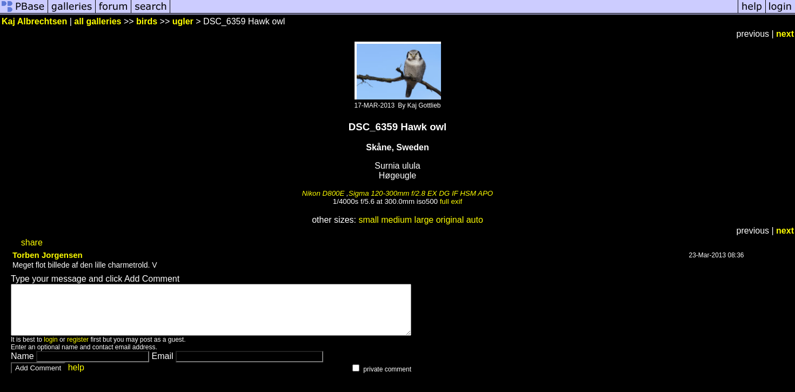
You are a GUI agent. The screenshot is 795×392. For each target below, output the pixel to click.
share (32, 242)
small (368, 219)
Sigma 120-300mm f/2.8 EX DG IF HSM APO (421, 193)
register (78, 349)
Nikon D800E (323, 193)
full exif (451, 201)
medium (396, 219)
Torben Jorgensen (47, 255)
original (450, 219)
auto (474, 219)
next (785, 33)
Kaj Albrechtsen (34, 21)
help (76, 377)
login (50, 349)
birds (146, 21)
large (424, 219)
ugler (182, 21)
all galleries (97, 21)
